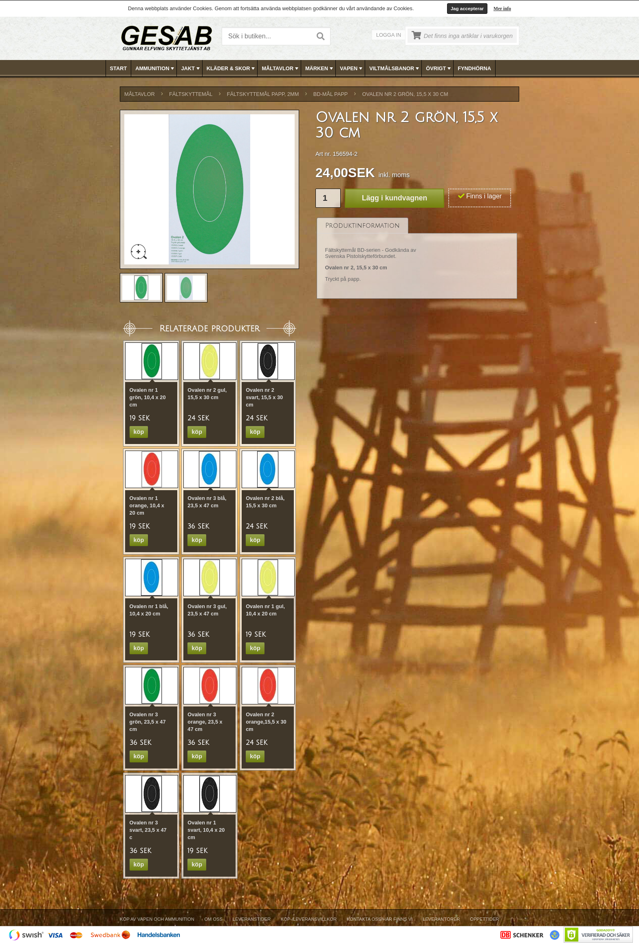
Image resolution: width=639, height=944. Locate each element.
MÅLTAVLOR (281, 68)
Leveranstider (252, 919)
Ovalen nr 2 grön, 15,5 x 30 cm (405, 94)
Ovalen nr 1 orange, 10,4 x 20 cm (147, 505)
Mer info (502, 8)
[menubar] (320, 68)
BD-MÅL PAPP (330, 94)
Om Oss (213, 919)
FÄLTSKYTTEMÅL (190, 94)
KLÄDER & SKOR (232, 68)
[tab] (362, 225)
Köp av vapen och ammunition (157, 919)
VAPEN (352, 68)
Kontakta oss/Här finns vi (380, 919)
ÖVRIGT (439, 68)
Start (118, 68)
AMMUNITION (155, 68)
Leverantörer (441, 919)
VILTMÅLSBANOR (395, 68)
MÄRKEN (320, 68)
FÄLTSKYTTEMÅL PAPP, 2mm (263, 94)
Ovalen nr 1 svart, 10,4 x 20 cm (206, 830)
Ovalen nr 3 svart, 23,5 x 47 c (148, 830)
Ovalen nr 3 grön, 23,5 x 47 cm (148, 721)
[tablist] (417, 258)
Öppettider (484, 919)
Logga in (388, 35)
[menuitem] (119, 68)
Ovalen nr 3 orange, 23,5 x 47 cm (204, 721)
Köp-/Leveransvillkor (309, 919)
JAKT (191, 68)
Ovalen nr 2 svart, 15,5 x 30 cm (264, 397)
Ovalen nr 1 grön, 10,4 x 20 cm (148, 397)
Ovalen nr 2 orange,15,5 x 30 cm (266, 721)
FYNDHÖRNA (474, 68)
